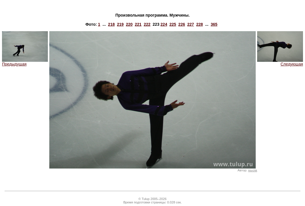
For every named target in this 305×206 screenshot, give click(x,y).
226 (181, 24)
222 (147, 24)
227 (190, 24)
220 (129, 24)
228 (199, 24)
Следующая (280, 62)
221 (138, 24)
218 (111, 24)
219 (120, 24)
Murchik (252, 170)
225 (172, 24)
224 (164, 24)
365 (214, 24)
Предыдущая (25, 62)
